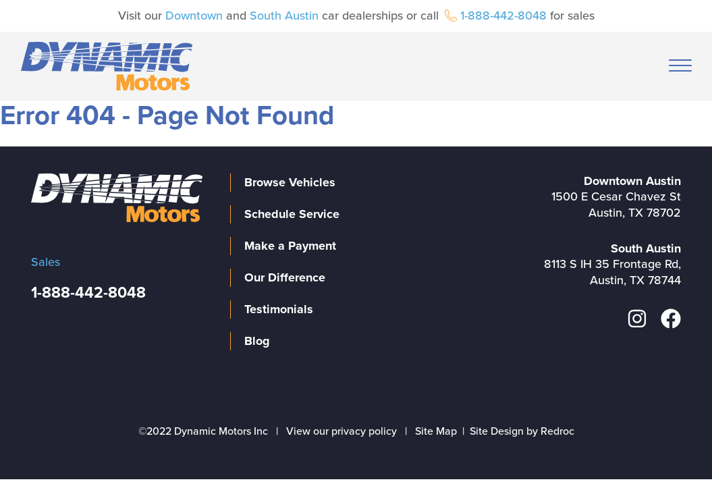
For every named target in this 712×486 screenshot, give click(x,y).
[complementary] (671, 445)
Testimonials (278, 309)
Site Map (436, 431)
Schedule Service (291, 214)
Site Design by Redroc (522, 431)
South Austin (284, 15)
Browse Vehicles (289, 182)
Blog (257, 340)
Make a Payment (290, 245)
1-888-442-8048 (503, 15)
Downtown (194, 15)
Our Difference (284, 277)
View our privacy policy (341, 431)
